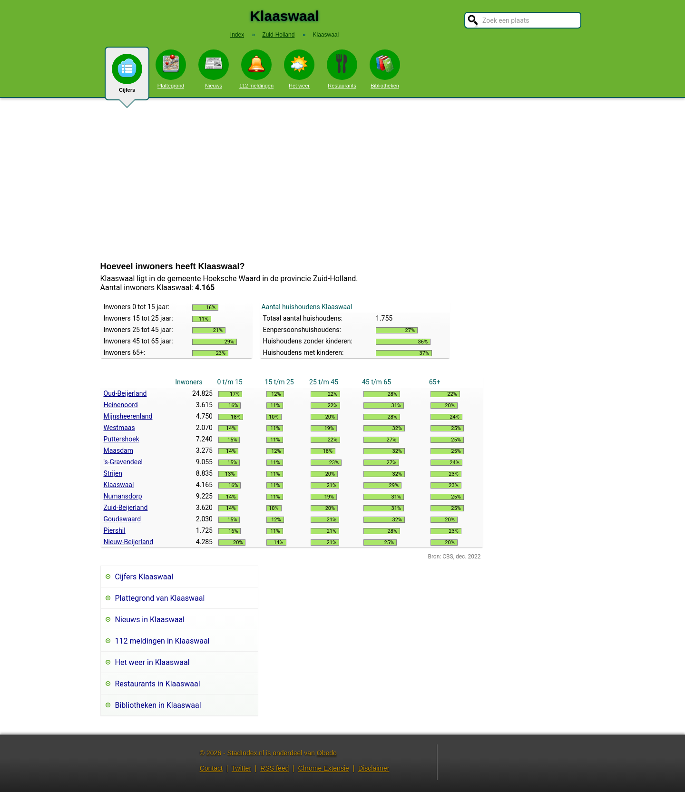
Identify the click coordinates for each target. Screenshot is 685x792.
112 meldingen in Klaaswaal (162, 640)
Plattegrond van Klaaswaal (160, 598)
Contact (211, 768)
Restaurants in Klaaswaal (157, 683)
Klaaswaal (119, 485)
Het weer (299, 68)
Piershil (115, 530)
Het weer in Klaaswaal (152, 662)
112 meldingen (256, 68)
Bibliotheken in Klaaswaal (158, 705)
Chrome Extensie (323, 768)
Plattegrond (171, 68)
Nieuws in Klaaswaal (150, 619)
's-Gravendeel (123, 462)
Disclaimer (373, 768)
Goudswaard (122, 519)
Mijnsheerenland (128, 416)
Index (237, 34)
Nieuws (213, 68)
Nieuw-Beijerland (129, 542)
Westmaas (119, 427)
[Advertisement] (342, 179)
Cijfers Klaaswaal (144, 576)
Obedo (327, 753)
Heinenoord (121, 405)
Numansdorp (123, 496)
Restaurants (342, 68)
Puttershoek (121, 439)
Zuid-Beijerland (126, 507)
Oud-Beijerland (125, 393)
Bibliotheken (385, 68)
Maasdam (118, 450)
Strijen (113, 473)
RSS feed (274, 768)
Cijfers (127, 77)
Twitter (241, 768)
